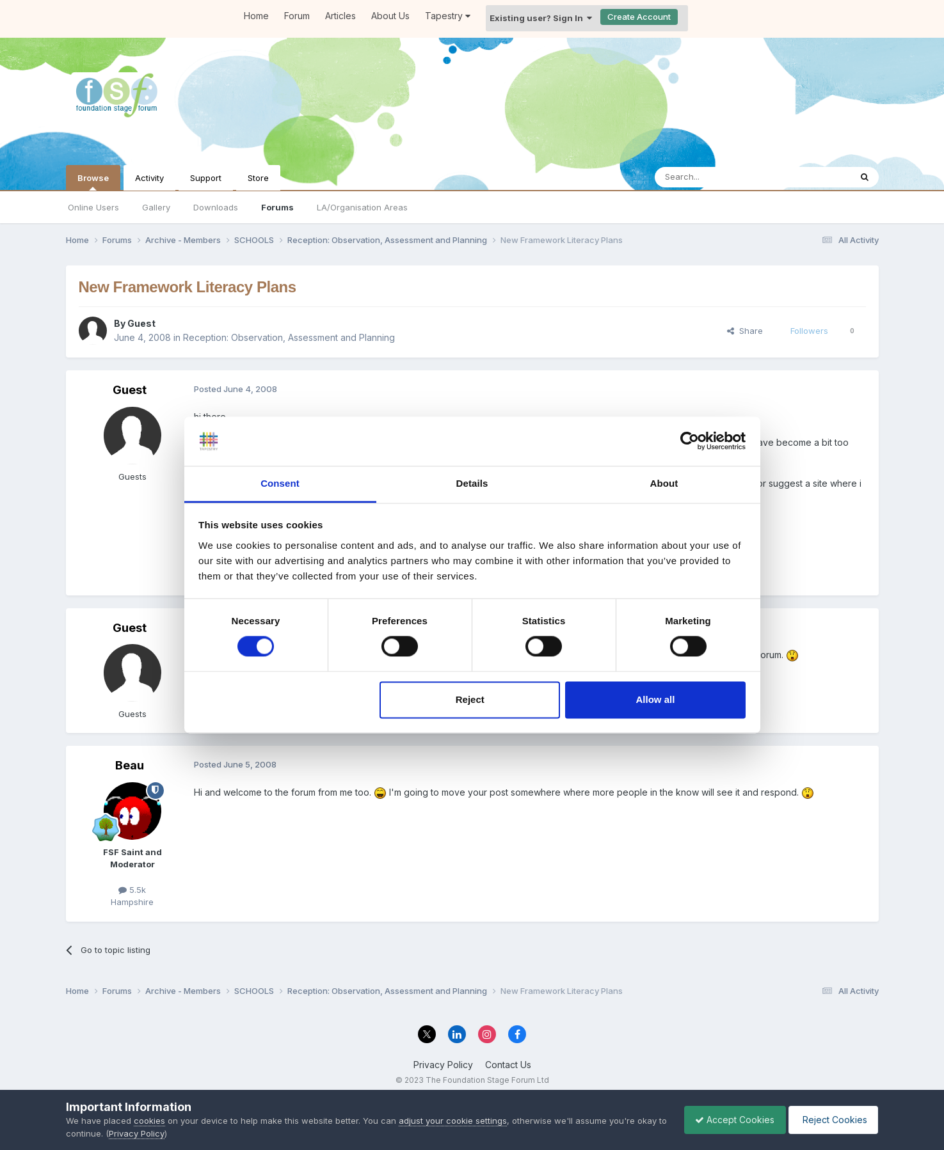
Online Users (93, 207)
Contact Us (508, 1064)
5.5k (132, 890)
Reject (470, 699)
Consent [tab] (280, 483)
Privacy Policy (443, 1064)
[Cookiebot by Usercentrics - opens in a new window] (690, 441)
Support (205, 178)
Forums (277, 207)
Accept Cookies (728, 1119)
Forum (297, 15)
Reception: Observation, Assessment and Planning (289, 337)
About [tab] (664, 483)
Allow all (655, 699)
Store (258, 178)
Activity (149, 178)
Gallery (156, 207)
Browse (93, 182)
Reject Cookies (831, 1119)
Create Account (639, 17)
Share (745, 331)
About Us (390, 15)
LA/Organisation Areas (362, 207)
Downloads (215, 207)
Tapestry (447, 15)
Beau (129, 765)
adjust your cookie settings (453, 1120)
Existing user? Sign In (541, 18)
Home (256, 15)
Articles (340, 15)
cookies (149, 1120)
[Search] (720, 177)
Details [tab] (472, 483)
